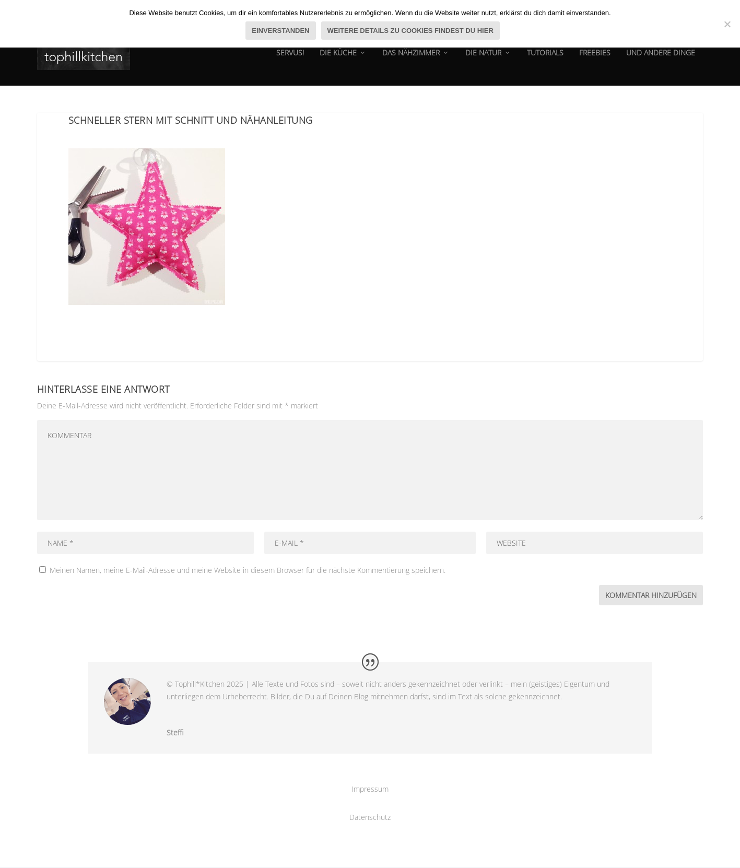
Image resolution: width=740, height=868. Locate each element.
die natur (483, 59)
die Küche (338, 59)
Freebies (594, 59)
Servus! (290, 59)
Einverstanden (280, 30)
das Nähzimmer (411, 59)
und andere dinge (660, 59)
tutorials (545, 59)
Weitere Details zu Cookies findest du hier (410, 30)
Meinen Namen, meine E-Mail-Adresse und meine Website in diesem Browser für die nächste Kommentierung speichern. (247, 571)
